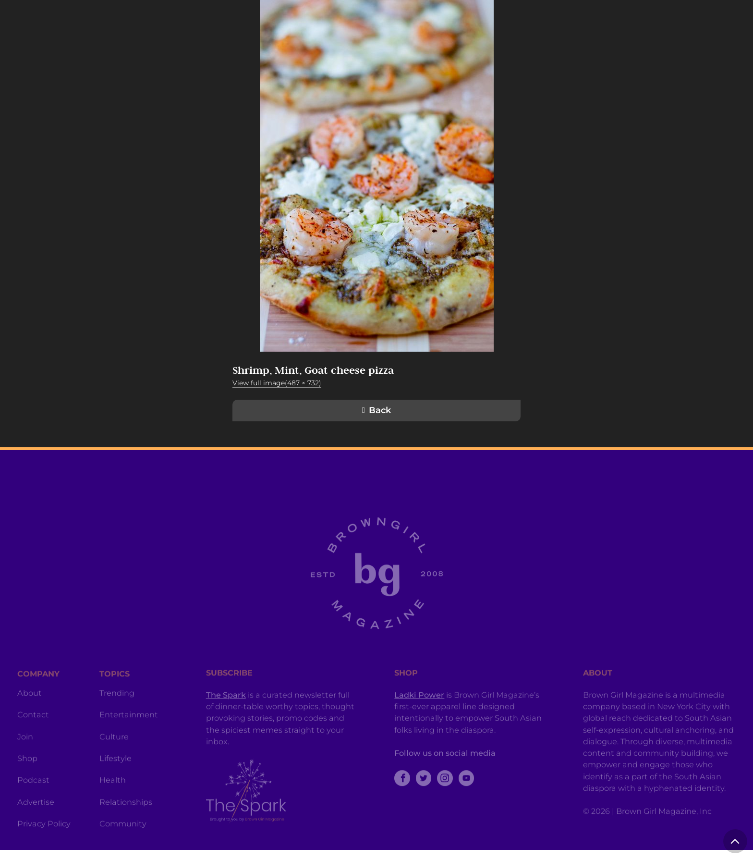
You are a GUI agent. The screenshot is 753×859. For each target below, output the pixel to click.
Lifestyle (115, 777)
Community (122, 842)
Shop (27, 777)
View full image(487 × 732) (276, 383)
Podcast (33, 798)
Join (25, 755)
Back (380, 410)
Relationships (125, 820)
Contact (33, 733)
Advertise (35, 820)
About (29, 711)
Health (112, 798)
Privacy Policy (44, 842)
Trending (116, 711)
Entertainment (128, 733)
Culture (114, 755)
